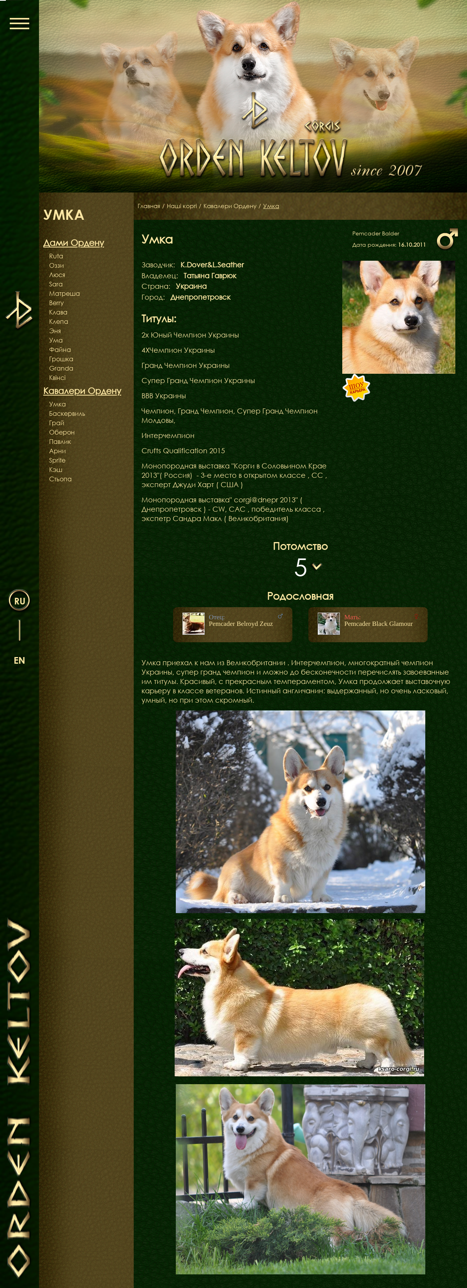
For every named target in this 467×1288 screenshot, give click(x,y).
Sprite (57, 460)
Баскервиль (67, 413)
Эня (55, 331)
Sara (56, 284)
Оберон (62, 432)
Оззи (56, 265)
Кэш (55, 469)
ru (19, 600)
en (19, 660)
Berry (56, 303)
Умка (57, 404)
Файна (60, 349)
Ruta (56, 256)
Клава (58, 312)
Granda (61, 368)
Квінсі (57, 378)
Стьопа (60, 479)
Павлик (60, 441)
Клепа (58, 321)
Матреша (64, 293)
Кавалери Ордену (235, 206)
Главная (150, 206)
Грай (56, 423)
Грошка (61, 359)
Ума (56, 340)
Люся (57, 275)
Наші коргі (184, 206)
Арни (57, 451)
